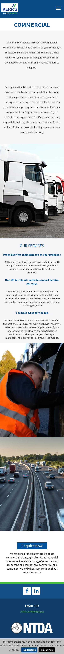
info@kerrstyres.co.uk (32, 611)
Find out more (46, 650)
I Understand (29, 650)
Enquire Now (32, 545)
